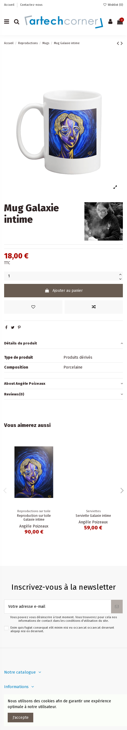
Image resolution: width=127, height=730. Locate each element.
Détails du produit (63, 343)
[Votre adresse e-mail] (57, 606)
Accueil (9, 5)
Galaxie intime (34, 516)
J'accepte (21, 717)
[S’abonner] (117, 606)
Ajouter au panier (64, 290)
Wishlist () (113, 5)
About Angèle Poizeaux (63, 383)
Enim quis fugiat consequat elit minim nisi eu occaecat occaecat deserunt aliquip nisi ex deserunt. (62, 629)
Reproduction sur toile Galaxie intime (93, 518)
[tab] (63, 343)
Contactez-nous (31, 5)
